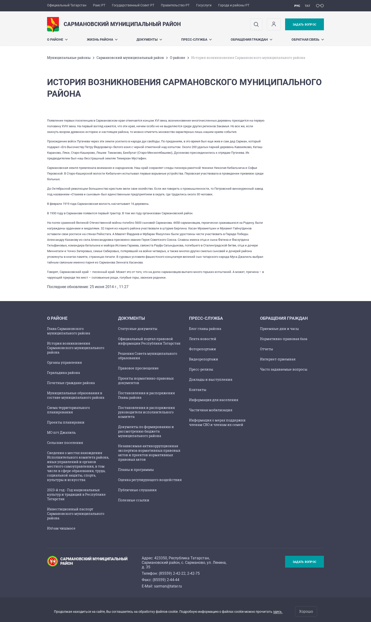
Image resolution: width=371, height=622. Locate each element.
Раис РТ (99, 5)
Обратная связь (308, 39)
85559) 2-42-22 (173, 573)
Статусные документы (137, 328)
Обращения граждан (251, 39)
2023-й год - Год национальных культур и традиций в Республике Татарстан (76, 494)
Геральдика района (63, 372)
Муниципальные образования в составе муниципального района (75, 395)
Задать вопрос (304, 24)
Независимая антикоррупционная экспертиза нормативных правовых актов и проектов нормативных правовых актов (149, 453)
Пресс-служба (196, 39)
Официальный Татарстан (66, 5)
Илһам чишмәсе (61, 528)
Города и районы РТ (233, 5)
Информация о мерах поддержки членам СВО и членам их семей (217, 422)
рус (297, 6)
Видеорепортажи (203, 359)
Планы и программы (136, 469)
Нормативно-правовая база (283, 339)
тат (307, 6)
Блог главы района (205, 328)
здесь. (278, 611)
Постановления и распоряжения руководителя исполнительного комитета (146, 412)
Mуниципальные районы (69, 57)
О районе (57, 39)
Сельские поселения (65, 442)
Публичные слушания (137, 490)
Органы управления (64, 362)
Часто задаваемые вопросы (283, 369)
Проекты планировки (65, 422)
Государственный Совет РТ (133, 5)
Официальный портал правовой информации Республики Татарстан (149, 341)
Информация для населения (213, 400)
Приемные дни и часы (279, 328)
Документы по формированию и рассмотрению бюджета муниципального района (146, 431)
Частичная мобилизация (210, 410)
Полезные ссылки (133, 500)
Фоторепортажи (202, 349)
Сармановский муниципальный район (130, 57)
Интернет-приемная (278, 359)
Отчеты (266, 349)
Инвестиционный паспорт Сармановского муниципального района (75, 513)
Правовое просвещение (138, 368)
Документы (149, 39)
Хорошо (306, 611)
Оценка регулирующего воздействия (150, 479)
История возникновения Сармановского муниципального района (75, 348)
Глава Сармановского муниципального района (68, 330)
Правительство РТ (175, 5)
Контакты (197, 389)
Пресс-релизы (201, 369)
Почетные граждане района (71, 383)
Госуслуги (204, 5)
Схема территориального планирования (68, 409)
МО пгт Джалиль (61, 432)
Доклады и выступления (210, 379)
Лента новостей (202, 339)
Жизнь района (102, 39)
